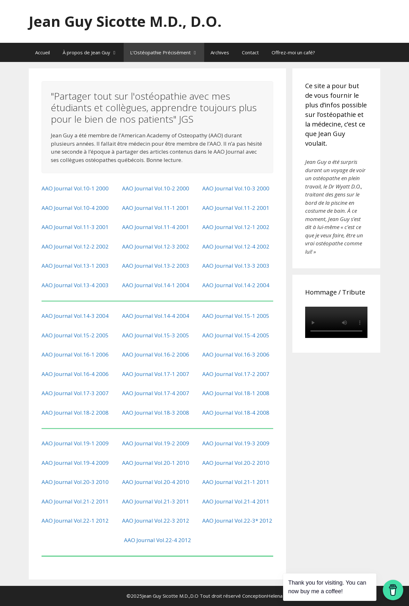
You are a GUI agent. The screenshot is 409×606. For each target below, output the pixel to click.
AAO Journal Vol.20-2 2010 (235, 462)
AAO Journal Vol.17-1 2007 (155, 374)
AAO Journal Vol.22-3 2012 (155, 520)
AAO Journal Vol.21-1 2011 (235, 482)
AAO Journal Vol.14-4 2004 (155, 315)
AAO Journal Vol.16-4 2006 (75, 374)
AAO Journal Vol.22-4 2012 (157, 540)
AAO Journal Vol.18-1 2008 (235, 393)
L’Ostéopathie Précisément (167, 52)
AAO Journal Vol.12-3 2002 (155, 246)
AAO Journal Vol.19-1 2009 (75, 443)
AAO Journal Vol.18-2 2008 (75, 412)
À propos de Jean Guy (93, 52)
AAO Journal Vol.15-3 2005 (155, 335)
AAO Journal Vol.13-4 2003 (75, 285)
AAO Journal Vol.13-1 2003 (75, 265)
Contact (250, 52)
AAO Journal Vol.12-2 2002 (75, 246)
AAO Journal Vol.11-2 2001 (235, 207)
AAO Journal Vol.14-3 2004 (75, 315)
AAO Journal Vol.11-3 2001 (75, 227)
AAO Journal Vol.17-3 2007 (75, 393)
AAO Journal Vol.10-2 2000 (155, 188)
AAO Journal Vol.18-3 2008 (155, 412)
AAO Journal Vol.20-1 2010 (155, 462)
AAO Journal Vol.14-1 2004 (155, 285)
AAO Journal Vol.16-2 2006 (155, 354)
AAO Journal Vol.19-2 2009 (155, 443)
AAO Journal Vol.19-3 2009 (235, 443)
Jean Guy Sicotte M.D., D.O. (125, 21)
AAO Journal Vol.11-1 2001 (155, 207)
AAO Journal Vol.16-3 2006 (235, 354)
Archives (220, 52)
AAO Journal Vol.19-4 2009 (75, 462)
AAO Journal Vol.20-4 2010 (155, 482)
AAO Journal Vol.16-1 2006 (75, 354)
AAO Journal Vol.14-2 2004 (235, 285)
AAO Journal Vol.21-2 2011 (75, 501)
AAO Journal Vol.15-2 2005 (75, 335)
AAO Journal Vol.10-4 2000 (75, 207)
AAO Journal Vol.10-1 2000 (75, 188)
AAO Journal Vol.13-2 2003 (155, 265)
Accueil (42, 52)
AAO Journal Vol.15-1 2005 (235, 315)
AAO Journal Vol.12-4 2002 (235, 246)
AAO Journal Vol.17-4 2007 (155, 393)
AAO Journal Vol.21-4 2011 (235, 501)
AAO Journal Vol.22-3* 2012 (237, 520)
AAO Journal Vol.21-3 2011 (155, 501)
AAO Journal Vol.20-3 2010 (75, 482)
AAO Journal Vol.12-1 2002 (235, 227)
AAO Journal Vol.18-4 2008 (235, 412)
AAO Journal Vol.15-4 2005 (235, 335)
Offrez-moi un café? (293, 52)
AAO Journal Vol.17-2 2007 (235, 374)
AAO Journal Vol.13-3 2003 (235, 265)
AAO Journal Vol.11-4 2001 (155, 227)
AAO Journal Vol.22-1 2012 (75, 520)
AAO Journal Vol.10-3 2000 (235, 188)
